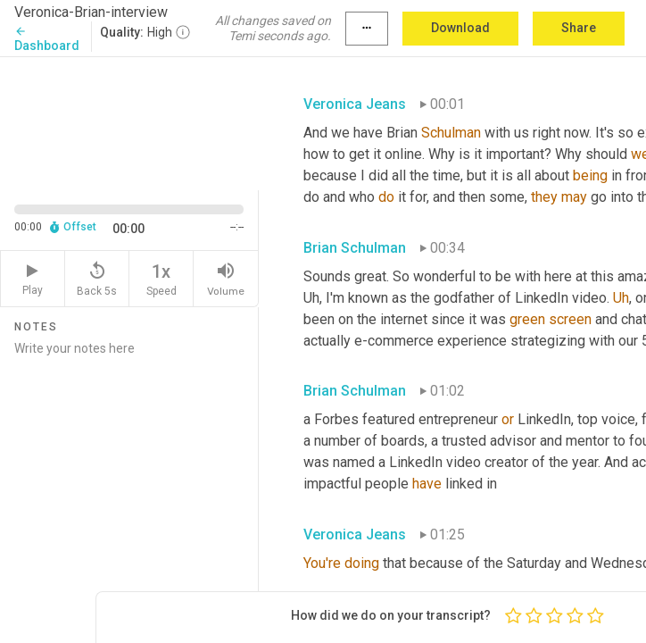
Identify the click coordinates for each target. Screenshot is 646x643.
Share (578, 28)
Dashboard (46, 39)
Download (460, 28)
